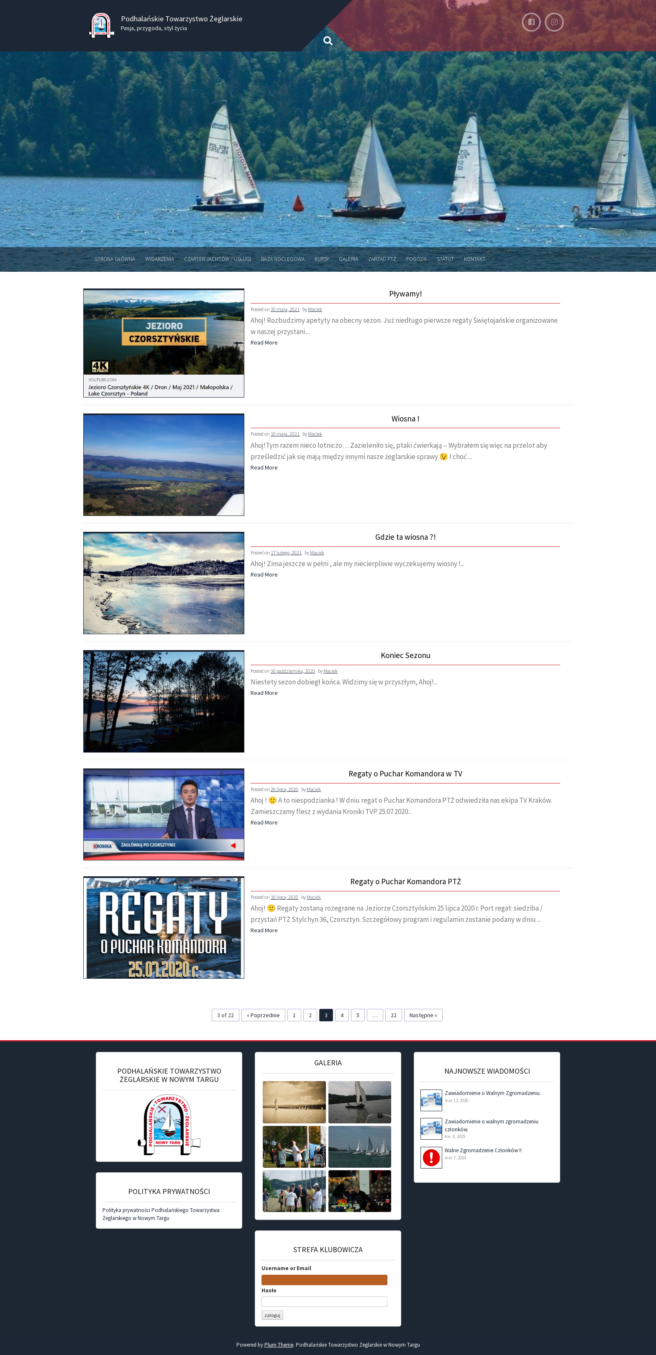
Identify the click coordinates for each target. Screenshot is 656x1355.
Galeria (348, 259)
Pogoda (416, 259)
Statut (445, 259)
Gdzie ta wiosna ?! (405, 537)
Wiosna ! (406, 419)
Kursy (322, 259)
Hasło (269, 1290)
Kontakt (474, 259)
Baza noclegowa (283, 259)
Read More (264, 342)
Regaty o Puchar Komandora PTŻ (405, 881)
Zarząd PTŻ (382, 259)
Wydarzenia (159, 259)
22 (394, 1015)
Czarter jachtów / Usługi (217, 259)
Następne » (423, 1015)
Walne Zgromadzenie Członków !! (483, 1150)
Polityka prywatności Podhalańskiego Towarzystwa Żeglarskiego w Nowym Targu (161, 1214)
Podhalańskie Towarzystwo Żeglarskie (181, 18)
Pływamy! (405, 294)
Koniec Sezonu (405, 655)
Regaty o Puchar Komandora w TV (405, 773)
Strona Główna (115, 259)
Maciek (315, 309)
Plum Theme (278, 1344)
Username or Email (286, 1268)
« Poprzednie (263, 1015)
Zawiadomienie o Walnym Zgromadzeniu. (493, 1093)
